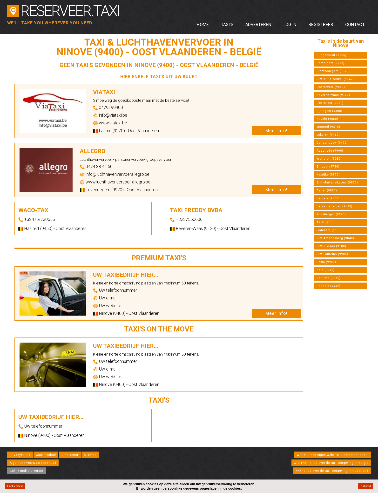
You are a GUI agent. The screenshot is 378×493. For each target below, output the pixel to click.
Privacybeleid (20, 455)
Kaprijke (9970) (328, 174)
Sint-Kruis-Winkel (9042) (335, 79)
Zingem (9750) (328, 166)
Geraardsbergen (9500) (334, 206)
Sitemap (90, 455)
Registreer (321, 24)
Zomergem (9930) (330, 63)
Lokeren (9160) (328, 134)
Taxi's (227, 24)
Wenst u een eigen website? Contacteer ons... (332, 455)
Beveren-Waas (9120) (333, 95)
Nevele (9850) (327, 119)
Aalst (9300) (326, 222)
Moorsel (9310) (328, 126)
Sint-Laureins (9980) (332, 254)
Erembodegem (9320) (333, 71)
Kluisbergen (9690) (331, 214)
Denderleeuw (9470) (332, 142)
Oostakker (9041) (330, 103)
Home (203, 24)
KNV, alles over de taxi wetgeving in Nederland (332, 471)
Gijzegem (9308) (329, 111)
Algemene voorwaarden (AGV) (33, 463)
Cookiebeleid (46, 455)
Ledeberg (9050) (329, 230)
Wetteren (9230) (329, 158)
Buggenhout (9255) (331, 55)
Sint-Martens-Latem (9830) (337, 182)
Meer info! (276, 130)
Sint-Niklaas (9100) (331, 246)
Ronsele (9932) (328, 286)
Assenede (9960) (330, 150)
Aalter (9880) (327, 190)
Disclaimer (69, 455)
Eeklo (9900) (326, 262)
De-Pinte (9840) (329, 278)
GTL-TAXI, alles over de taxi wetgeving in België (331, 463)
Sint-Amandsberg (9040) (335, 238)
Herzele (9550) (328, 198)
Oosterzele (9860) (331, 87)
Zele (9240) (326, 270)
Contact (355, 24)
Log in (290, 24)
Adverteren (258, 24)
